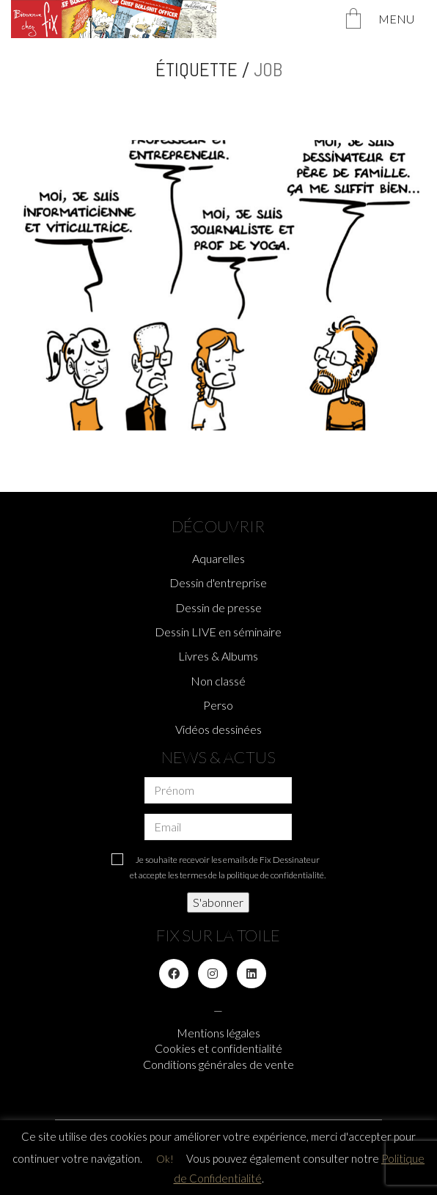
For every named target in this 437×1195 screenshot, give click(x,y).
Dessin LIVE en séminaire (218, 632)
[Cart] (353, 19)
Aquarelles (218, 558)
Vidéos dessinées (218, 729)
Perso (218, 705)
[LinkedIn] (251, 973)
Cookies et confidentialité (218, 1048)
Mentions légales (218, 1033)
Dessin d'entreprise (218, 582)
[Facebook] (173, 973)
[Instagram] (212, 973)
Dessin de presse (218, 607)
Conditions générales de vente (218, 1064)
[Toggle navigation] (402, 19)
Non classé (218, 681)
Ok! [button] (165, 1158)
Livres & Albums (218, 656)
